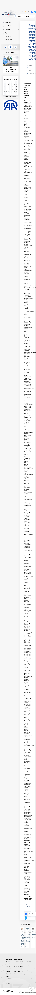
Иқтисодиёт (9, 978)
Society (30, 65)
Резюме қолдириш (18, 966)
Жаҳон (7, 976)
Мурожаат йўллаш (18, 971)
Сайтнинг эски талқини (19, 973)
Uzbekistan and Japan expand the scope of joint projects (29, 938)
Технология (9, 983)
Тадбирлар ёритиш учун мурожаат (22, 961)
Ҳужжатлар (9, 981)
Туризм (8, 971)
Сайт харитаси (17, 969)
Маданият (8, 969)
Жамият (8, 964)
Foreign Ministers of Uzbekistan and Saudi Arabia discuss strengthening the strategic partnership (24, 940)
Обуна (15, 964)
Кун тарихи (28, 905)
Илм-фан (8, 966)
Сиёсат (8, 961)
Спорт (7, 973)
